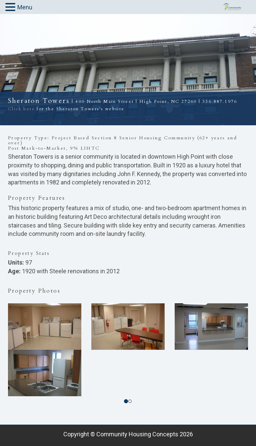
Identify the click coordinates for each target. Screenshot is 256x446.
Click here (21, 109)
